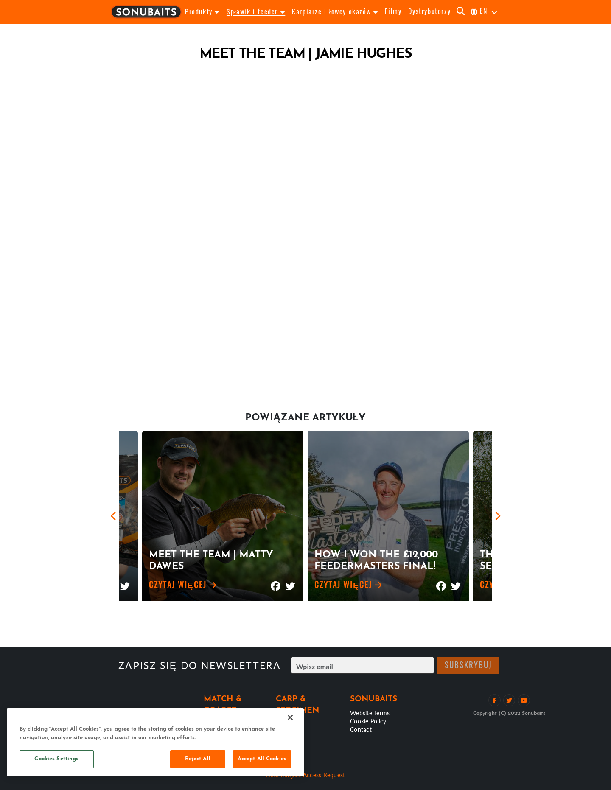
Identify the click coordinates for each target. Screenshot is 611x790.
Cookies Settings (56, 759)
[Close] (290, 717)
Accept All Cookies (262, 759)
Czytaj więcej (183, 586)
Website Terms (370, 713)
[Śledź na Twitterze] (509, 700)
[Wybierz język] (484, 12)
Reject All (197, 759)
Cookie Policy (368, 721)
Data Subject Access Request (305, 774)
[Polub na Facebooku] (494, 700)
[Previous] (113, 515)
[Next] (497, 515)
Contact (361, 729)
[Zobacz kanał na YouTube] (524, 700)
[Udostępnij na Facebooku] (275, 582)
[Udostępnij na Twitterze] (125, 582)
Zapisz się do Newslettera (199, 665)
